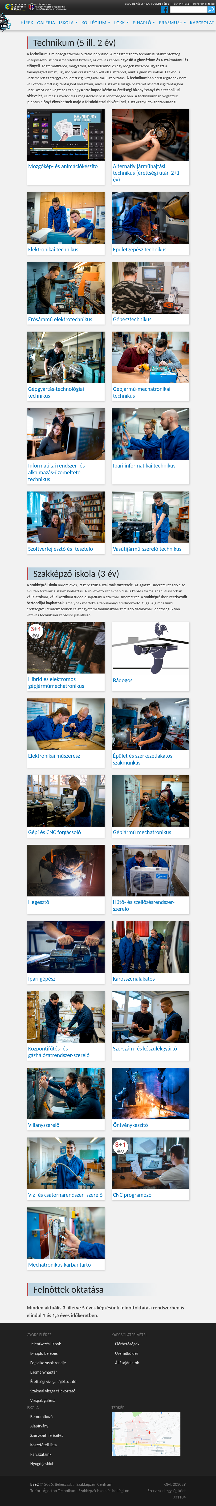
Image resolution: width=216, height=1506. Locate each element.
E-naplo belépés (44, 1353)
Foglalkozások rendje (48, 1362)
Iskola (66, 22)
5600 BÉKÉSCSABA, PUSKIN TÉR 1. (147, 3)
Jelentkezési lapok (45, 1344)
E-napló (142, 22)
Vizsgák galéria (42, 1400)
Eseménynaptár (43, 1372)
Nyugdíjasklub (42, 1463)
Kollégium (94, 22)
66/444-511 (181, 3)
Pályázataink (41, 1454)
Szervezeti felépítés (46, 1435)
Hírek (27, 22)
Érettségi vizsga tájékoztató (53, 1381)
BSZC (34, 1484)
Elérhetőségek (127, 1344)
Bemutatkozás (42, 1416)
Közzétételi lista (43, 1444)
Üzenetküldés (127, 1353)
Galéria (46, 22)
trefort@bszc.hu (204, 3)
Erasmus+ (170, 22)
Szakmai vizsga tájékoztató (52, 1391)
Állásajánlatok (127, 1362)
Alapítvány (39, 1426)
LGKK (119, 22)
